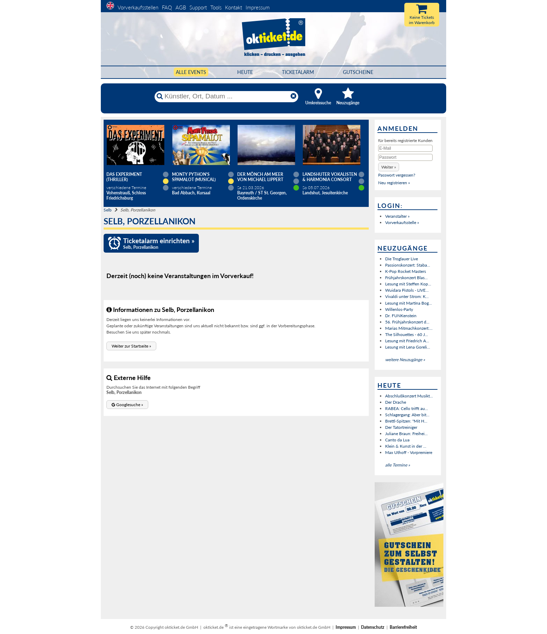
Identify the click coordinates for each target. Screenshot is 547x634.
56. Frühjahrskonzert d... (407, 322)
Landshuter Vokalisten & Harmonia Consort (329, 177)
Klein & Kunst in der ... (405, 446)
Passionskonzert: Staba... (407, 265)
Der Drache (395, 402)
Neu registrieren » (394, 182)
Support (198, 7)
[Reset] (293, 96)
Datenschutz (372, 627)
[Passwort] (405, 157)
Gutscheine (358, 72)
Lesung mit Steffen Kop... (408, 283)
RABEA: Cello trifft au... (406, 408)
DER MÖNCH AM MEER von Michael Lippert (260, 177)
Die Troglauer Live (401, 258)
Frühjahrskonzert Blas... (406, 277)
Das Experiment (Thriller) (124, 177)
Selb (108, 209)
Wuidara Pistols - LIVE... (407, 290)
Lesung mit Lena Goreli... (407, 347)
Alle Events (191, 72)
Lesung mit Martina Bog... (408, 303)
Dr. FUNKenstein (401, 315)
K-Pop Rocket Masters (405, 271)
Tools (216, 7)
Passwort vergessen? (396, 175)
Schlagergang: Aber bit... (407, 414)
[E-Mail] (405, 148)
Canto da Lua (397, 439)
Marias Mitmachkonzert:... (409, 328)
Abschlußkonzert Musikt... (409, 395)
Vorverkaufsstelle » (402, 222)
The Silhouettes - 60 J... (406, 334)
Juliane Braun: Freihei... (406, 433)
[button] (131, 346)
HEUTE (245, 72)
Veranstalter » (397, 216)
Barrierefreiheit (403, 627)
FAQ (167, 7)
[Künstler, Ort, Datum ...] (226, 96)
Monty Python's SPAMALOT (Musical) (194, 177)
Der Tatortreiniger (401, 427)
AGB (180, 7)
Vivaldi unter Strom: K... (407, 296)
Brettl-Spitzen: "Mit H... (406, 421)
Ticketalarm (298, 72)
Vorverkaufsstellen (138, 7)
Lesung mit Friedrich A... (407, 340)
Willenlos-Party (399, 309)
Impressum (258, 7)
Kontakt (233, 7)
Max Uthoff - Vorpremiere (408, 452)
